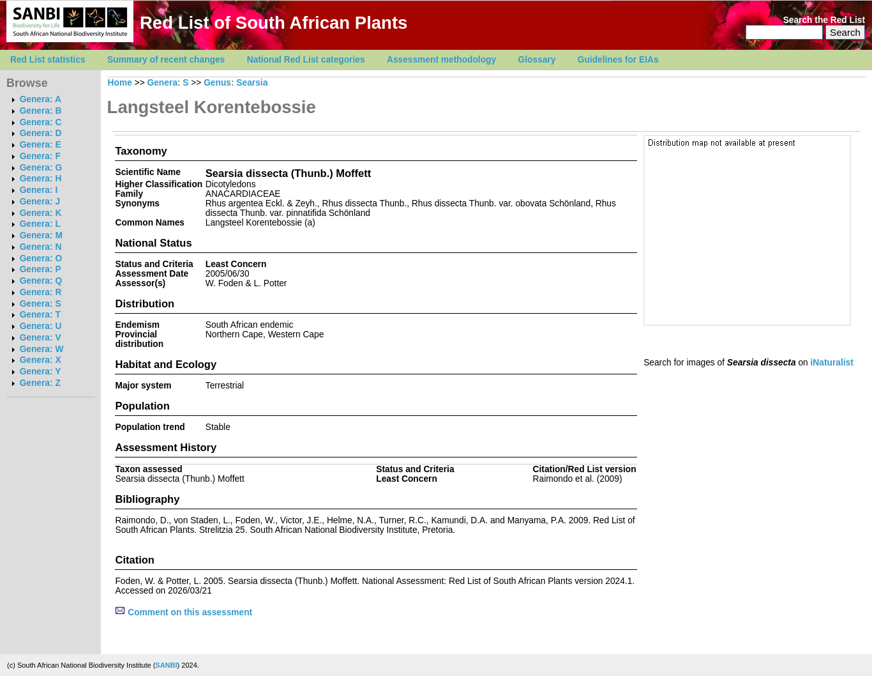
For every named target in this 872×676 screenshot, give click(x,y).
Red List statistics (48, 60)
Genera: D (41, 133)
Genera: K (41, 213)
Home (120, 83)
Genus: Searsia (235, 83)
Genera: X (40, 360)
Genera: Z (40, 383)
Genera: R (41, 292)
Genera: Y (40, 371)
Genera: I (39, 190)
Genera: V (40, 337)
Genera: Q (41, 281)
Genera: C (41, 122)
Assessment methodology (441, 60)
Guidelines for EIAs (618, 60)
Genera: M (41, 235)
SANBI (166, 665)
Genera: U (41, 326)
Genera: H (41, 178)
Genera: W (42, 349)
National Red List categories (306, 60)
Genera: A (40, 99)
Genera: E (40, 145)
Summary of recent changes (166, 60)
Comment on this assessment (183, 612)
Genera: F (40, 156)
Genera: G (41, 168)
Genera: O (41, 258)
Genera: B (41, 111)
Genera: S (40, 304)
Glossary (537, 60)
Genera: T (40, 314)
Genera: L (40, 224)
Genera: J (40, 201)
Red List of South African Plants (273, 23)
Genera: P (40, 269)
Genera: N (41, 247)
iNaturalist (832, 362)
